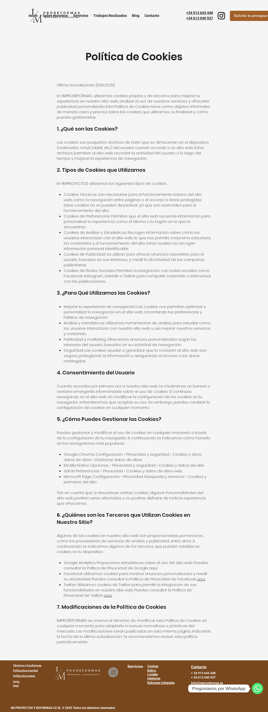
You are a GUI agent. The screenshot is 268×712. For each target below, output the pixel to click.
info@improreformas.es (207, 683)
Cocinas (152, 666)
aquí (201, 579)
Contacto (198, 667)
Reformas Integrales (161, 683)
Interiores (153, 678)
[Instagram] (221, 16)
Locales (152, 674)
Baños (151, 670)
